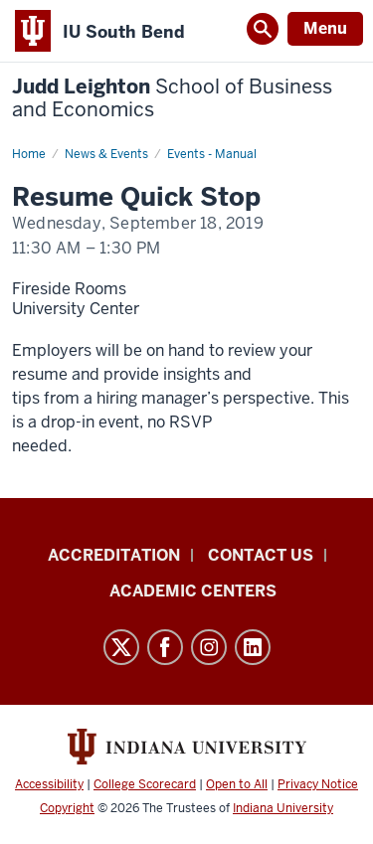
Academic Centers (193, 591)
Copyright (67, 808)
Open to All (237, 784)
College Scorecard (144, 784)
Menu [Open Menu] (325, 28)
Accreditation (114, 555)
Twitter (121, 647)
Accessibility (49, 784)
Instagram (209, 647)
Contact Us (260, 555)
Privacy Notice (318, 784)
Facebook (165, 647)
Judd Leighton (172, 98)
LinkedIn (253, 647)
